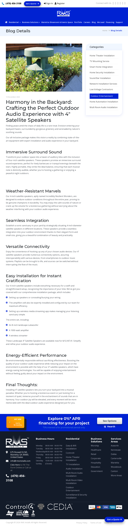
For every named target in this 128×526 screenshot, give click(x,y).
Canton (114, 471)
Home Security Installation (102, 72)
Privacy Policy (81, 522)
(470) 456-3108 (13, 3)
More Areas (116, 475)
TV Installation (73, 464)
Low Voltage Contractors (101, 89)
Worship (95, 445)
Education (95, 467)
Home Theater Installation (102, 55)
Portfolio (78, 22)
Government (97, 471)
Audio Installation (74, 468)
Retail (93, 454)
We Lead (100, 22)
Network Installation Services (103, 83)
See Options (109, 420)
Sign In (48, 3)
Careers (87, 22)
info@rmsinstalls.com (20, 461)
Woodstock (116, 467)
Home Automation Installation (104, 101)
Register (60, 3)
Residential (14, 22)
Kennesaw (115, 449)
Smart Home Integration (101, 66)
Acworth (115, 445)
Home (104, 30)
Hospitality (96, 462)
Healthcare (96, 449)
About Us (108, 522)
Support (119, 22)
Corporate (96, 458)
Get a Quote (32, 4)
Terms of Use (95, 522)
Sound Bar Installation (100, 78)
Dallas (114, 454)
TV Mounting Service (99, 61)
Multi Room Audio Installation (104, 107)
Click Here (15, 464)
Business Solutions (30, 22)
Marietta (115, 462)
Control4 (70, 453)
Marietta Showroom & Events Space (57, 22)
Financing (110, 22)
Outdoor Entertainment (102, 96)
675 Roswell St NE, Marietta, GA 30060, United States (19, 455)
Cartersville (116, 458)
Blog (94, 22)
